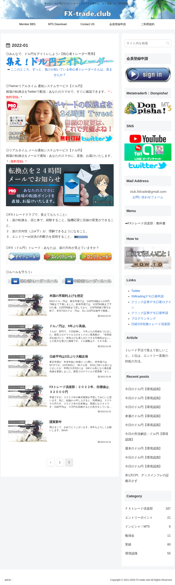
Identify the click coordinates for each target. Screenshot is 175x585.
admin (8, 580)
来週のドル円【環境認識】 (143, 416)
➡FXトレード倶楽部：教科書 (145, 223)
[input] (147, 43)
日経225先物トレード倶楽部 (150, 324)
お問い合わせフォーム (147, 197)
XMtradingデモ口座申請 (147, 296)
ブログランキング (143, 318)
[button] (168, 43)
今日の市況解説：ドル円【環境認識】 (146, 436)
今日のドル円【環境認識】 (143, 389)
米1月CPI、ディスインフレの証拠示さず (147, 478)
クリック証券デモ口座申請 (149, 313)
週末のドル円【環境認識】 (143, 448)
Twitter (135, 291)
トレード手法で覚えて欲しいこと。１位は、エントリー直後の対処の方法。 (146, 356)
